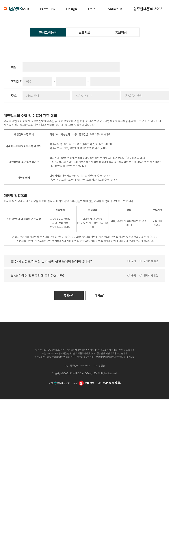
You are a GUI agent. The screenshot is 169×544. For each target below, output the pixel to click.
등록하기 (69, 295)
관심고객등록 (48, 32)
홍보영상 (121, 32)
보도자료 (84, 32)
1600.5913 (153, 9)
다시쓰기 (100, 295)
